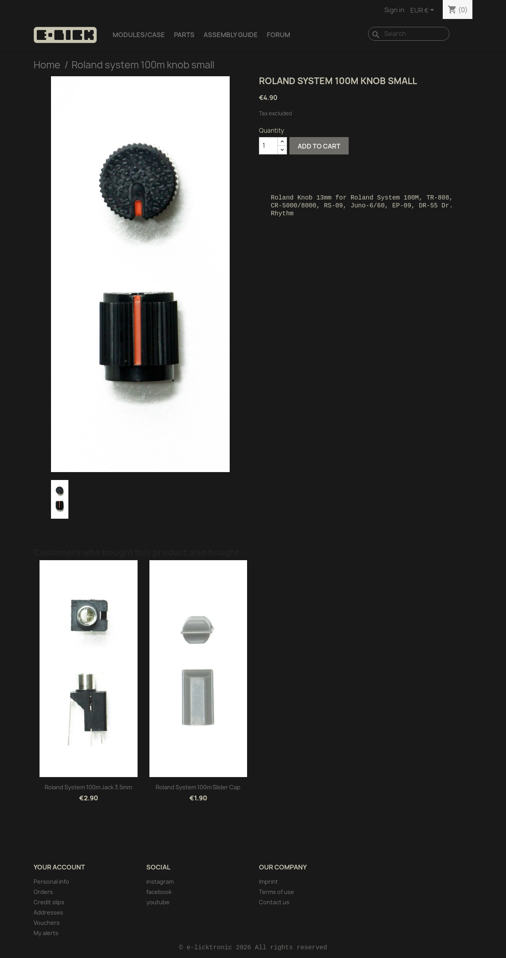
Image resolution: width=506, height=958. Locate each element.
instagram (160, 881)
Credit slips (49, 902)
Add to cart (319, 146)
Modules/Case (139, 34)
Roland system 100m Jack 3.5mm (88, 787)
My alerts (46, 933)
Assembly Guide (231, 34)
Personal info (51, 881)
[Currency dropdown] (423, 10)
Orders (43, 892)
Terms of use (276, 892)
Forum (278, 34)
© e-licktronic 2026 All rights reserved (253, 947)
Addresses (48, 912)
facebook (159, 892)
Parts (184, 34)
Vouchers (47, 922)
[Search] (408, 34)
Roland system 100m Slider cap (198, 787)
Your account (59, 867)
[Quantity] (268, 145)
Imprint (268, 881)
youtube (158, 902)
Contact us (274, 902)
